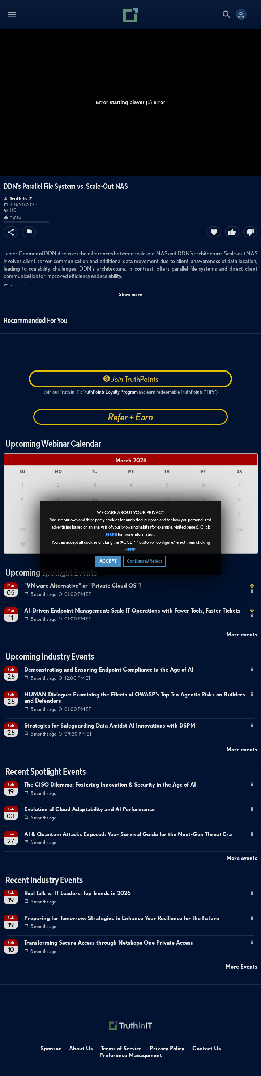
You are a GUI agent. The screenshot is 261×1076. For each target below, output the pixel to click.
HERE (111, 540)
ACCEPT (108, 566)
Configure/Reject (144, 566)
